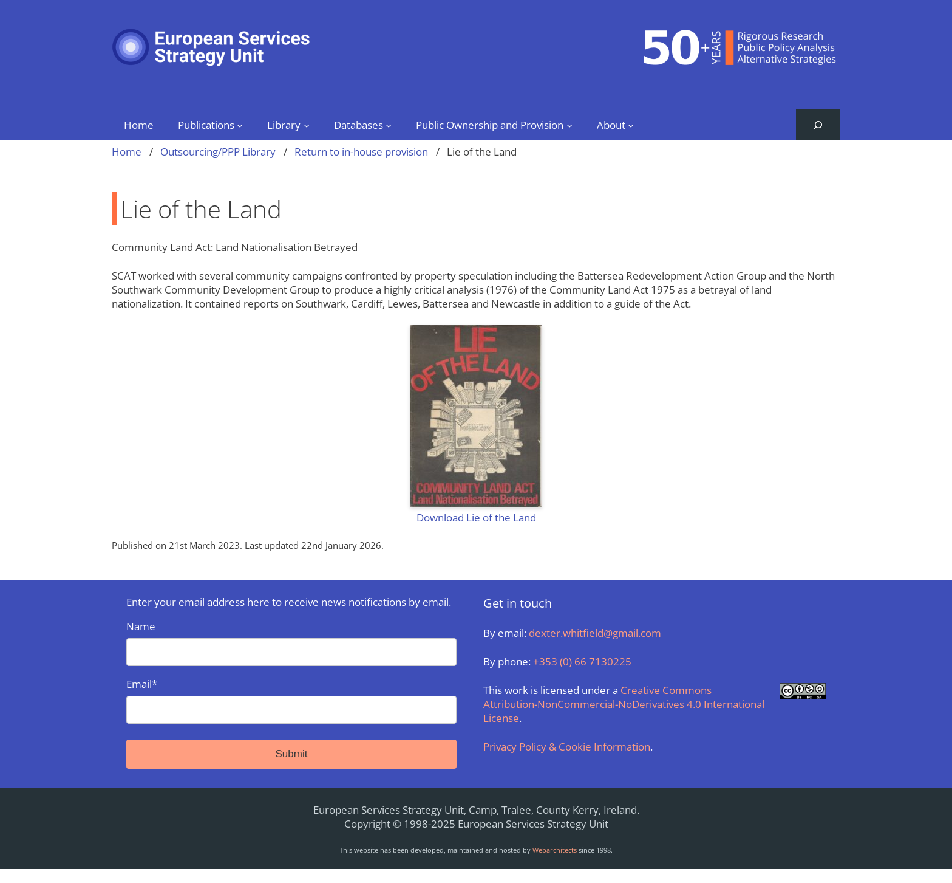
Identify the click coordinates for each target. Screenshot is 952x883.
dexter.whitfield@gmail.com (595, 633)
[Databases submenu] (389, 125)
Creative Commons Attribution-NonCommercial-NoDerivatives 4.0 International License (623, 704)
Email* (291, 700)
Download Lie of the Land (476, 517)
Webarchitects (554, 849)
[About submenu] (631, 125)
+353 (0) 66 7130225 (582, 661)
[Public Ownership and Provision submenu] (569, 125)
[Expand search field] (818, 124)
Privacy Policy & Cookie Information (566, 747)
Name (291, 642)
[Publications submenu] (240, 125)
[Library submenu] (307, 125)
